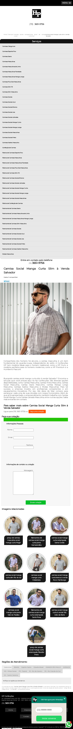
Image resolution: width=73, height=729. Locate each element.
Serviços (36, 41)
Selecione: (8, 665)
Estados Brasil (38, 665)
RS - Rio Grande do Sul (52, 669)
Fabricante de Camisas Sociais (11, 228)
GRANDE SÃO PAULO (53, 665)
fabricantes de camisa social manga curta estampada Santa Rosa (36, 612)
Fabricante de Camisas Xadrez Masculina (15, 249)
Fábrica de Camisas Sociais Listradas (13, 183)
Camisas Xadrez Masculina (10, 142)
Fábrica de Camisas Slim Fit (11, 173)
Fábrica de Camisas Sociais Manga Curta (15, 188)
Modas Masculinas (8, 254)
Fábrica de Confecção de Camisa (12, 203)
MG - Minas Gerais (10, 669)
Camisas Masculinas (8, 61)
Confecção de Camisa (9, 147)
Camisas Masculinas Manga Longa (13, 77)
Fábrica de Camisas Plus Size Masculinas (15, 168)
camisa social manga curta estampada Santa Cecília (60, 539)
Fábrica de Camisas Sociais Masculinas (14, 198)
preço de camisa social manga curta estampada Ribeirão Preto (36, 649)
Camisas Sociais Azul (9, 102)
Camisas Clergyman (9, 46)
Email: (21, 437)
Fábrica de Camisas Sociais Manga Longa (15, 193)
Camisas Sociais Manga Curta (11, 122)
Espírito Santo (26, 665)
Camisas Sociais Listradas (10, 117)
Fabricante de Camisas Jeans (11, 208)
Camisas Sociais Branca (9, 107)
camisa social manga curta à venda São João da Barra (60, 611)
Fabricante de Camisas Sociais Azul (13, 234)
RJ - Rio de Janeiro (35, 669)
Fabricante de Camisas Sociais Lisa (13, 239)
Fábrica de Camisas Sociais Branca (13, 178)
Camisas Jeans (7, 56)
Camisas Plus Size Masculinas (11, 82)
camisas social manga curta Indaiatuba (36, 576)
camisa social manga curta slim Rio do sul (13, 575)
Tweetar (7, 281)
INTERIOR (66, 665)
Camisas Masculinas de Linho (11, 66)
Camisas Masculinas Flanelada (12, 71)
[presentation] (20, 456)
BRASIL (16, 665)
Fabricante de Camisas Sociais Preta (13, 244)
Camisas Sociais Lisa (8, 112)
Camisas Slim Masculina (10, 92)
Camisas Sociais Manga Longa (12, 127)
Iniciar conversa (49, 718)
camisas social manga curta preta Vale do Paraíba (13, 611)
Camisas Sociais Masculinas (11, 132)
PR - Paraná (23, 669)
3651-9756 (39, 24)
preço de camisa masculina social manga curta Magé (13, 539)
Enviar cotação (35, 502)
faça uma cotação (37, 412)
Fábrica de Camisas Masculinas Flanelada (15, 163)
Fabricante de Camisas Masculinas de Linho (16, 213)
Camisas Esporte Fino (9, 51)
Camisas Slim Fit (7, 87)
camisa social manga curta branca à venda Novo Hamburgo (60, 576)
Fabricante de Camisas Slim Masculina (14, 223)
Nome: (20, 430)
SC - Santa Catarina (11, 673)
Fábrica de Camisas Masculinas (12, 158)
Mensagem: (23, 482)
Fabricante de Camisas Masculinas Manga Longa (17, 218)
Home (10, 708)
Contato (26, 715)
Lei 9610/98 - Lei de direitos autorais (20, 687)
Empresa (27, 708)
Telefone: (24, 446)
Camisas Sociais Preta (9, 137)
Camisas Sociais (7, 97)
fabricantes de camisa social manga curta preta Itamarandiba (36, 541)
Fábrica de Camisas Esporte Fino (12, 153)
